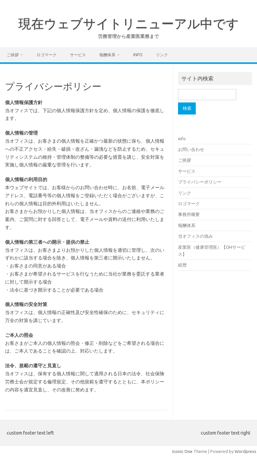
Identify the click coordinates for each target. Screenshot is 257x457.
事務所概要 (189, 214)
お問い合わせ (191, 149)
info (138, 55)
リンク (162, 55)
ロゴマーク (46, 55)
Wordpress (245, 451)
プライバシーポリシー (200, 181)
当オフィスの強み (195, 236)
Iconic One (182, 451)
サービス (78, 55)
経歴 (182, 264)
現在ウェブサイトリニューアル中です (128, 23)
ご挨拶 (13, 55)
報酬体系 (107, 55)
